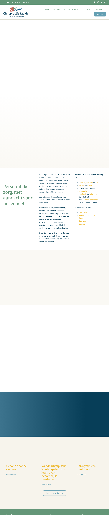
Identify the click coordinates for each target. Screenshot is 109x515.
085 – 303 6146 (24, 2)
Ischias (90, 185)
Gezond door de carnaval (16, 467)
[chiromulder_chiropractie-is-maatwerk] (90, 442)
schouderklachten (92, 200)
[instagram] (98, 2)
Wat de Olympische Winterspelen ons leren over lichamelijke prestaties (54, 472)
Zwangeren (83, 212)
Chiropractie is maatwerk (86, 467)
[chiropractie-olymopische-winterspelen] (54, 442)
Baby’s (81, 218)
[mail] (105, 2)
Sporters (82, 221)
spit (97, 182)
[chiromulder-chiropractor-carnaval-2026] (19, 442)
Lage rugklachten (86, 182)
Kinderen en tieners (87, 215)
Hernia (81, 185)
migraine (93, 194)
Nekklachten (84, 191)
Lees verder (11, 474)
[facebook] (94, 2)
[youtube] (101, 2)
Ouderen (82, 224)
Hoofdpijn (83, 194)
